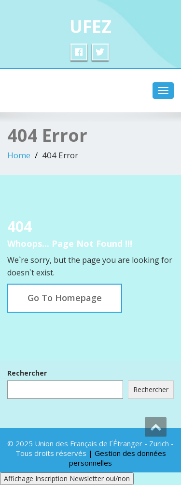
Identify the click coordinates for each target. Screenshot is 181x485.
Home (18, 155)
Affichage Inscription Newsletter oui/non (67, 478)
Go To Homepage (65, 297)
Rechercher (27, 373)
